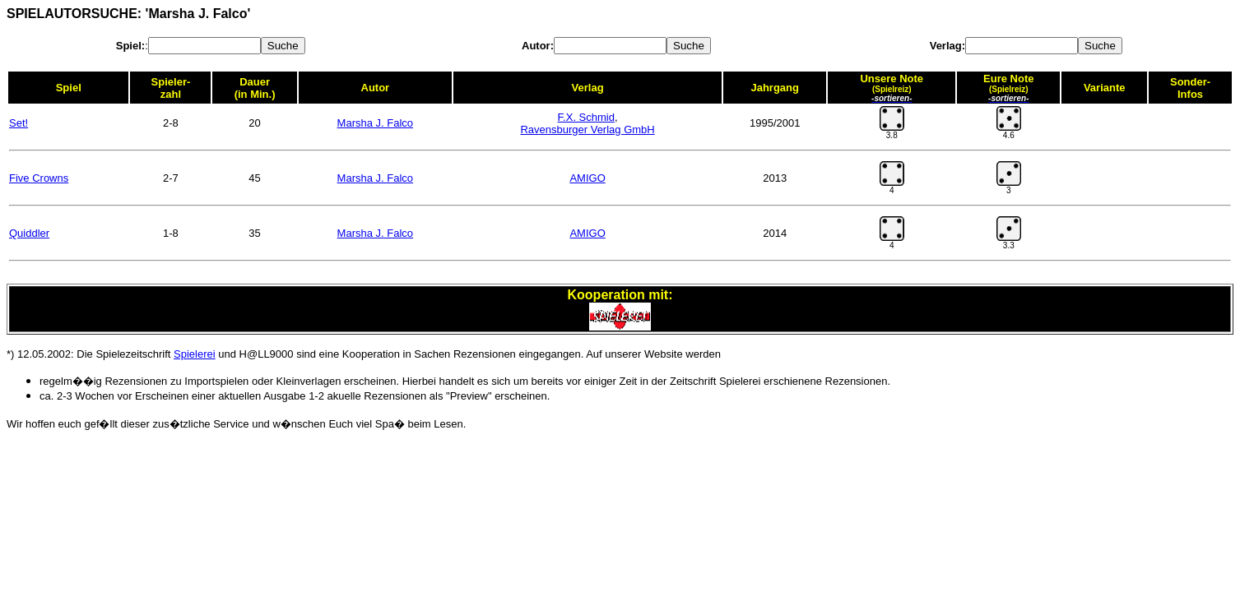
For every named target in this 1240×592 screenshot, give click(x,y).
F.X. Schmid (586, 117)
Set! (18, 123)
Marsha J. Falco (375, 123)
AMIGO (587, 178)
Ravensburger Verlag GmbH (587, 129)
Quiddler (29, 233)
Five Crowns (38, 178)
